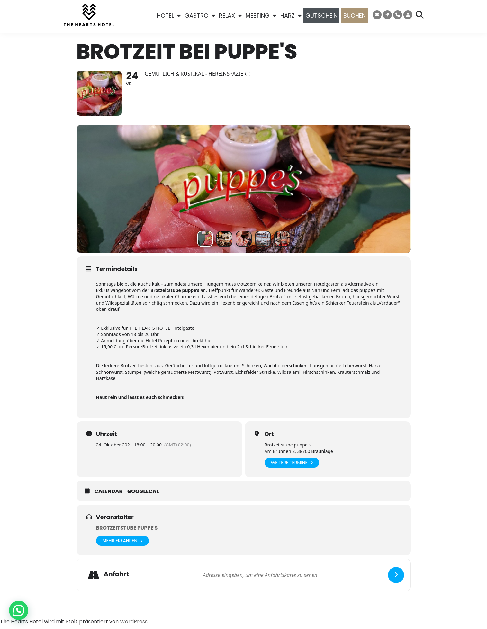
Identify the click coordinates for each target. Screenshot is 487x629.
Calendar (109, 492)
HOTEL (169, 16)
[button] (18, 610)
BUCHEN (354, 16)
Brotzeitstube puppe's (127, 528)
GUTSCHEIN (321, 16)
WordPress (134, 621)
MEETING (261, 16)
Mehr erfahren (123, 541)
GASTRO (200, 16)
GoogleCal (143, 492)
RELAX (230, 16)
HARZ (291, 16)
